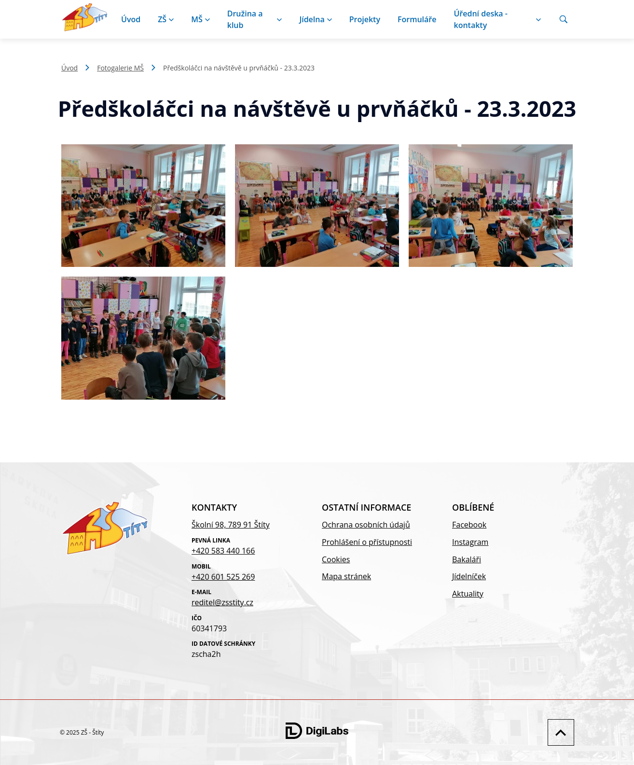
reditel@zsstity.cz (222, 602)
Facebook (469, 524)
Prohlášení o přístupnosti (367, 542)
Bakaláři (466, 559)
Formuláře (417, 19)
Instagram (470, 542)
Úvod (130, 19)
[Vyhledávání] (564, 19)
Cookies (336, 559)
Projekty (364, 19)
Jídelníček (469, 576)
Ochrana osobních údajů (366, 524)
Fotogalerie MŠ (120, 67)
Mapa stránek (346, 576)
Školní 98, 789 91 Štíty (231, 524)
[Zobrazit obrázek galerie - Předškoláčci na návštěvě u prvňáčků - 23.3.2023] (143, 205)
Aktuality (467, 593)
